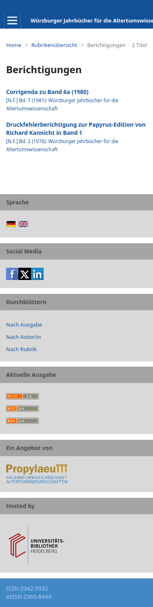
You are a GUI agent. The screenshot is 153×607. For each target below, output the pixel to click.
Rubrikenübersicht (54, 45)
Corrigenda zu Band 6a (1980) (47, 92)
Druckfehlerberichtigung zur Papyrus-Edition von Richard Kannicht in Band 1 (76, 129)
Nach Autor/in (23, 336)
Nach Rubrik (21, 349)
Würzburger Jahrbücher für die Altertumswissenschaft (92, 20)
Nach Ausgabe (24, 324)
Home (13, 45)
